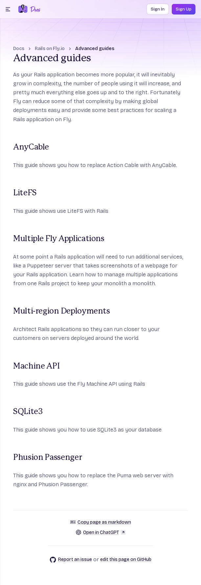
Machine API (36, 366)
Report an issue (71, 559)
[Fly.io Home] (23, 9)
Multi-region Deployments (61, 311)
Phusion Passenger (47, 457)
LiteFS (25, 193)
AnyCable (31, 147)
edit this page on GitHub (125, 559)
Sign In (158, 9)
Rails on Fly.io (50, 48)
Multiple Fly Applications (58, 239)
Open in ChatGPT (100, 532)
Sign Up (183, 9)
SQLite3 (27, 412)
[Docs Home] (34, 9)
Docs (18, 48)
